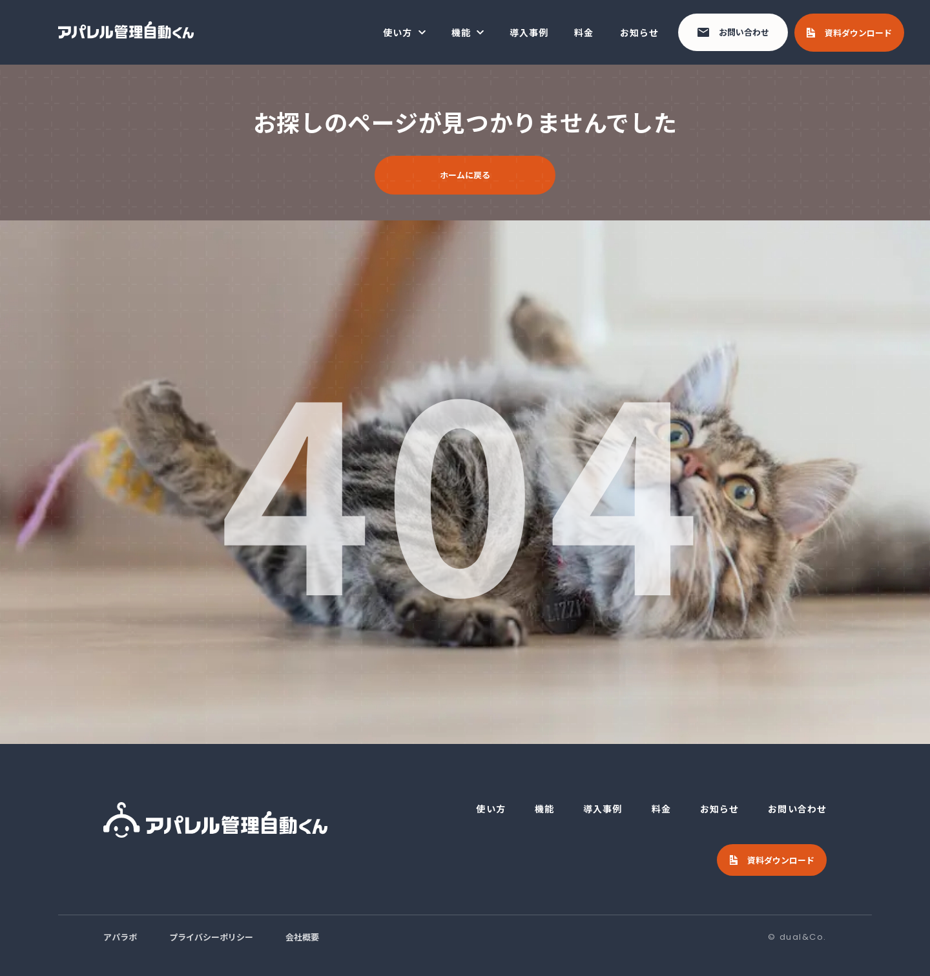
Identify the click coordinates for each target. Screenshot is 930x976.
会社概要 (302, 937)
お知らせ (639, 32)
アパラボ (120, 937)
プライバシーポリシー (211, 937)
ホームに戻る (465, 175)
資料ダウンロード (858, 33)
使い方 (397, 32)
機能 (461, 32)
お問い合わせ (744, 32)
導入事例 (529, 32)
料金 (584, 32)
